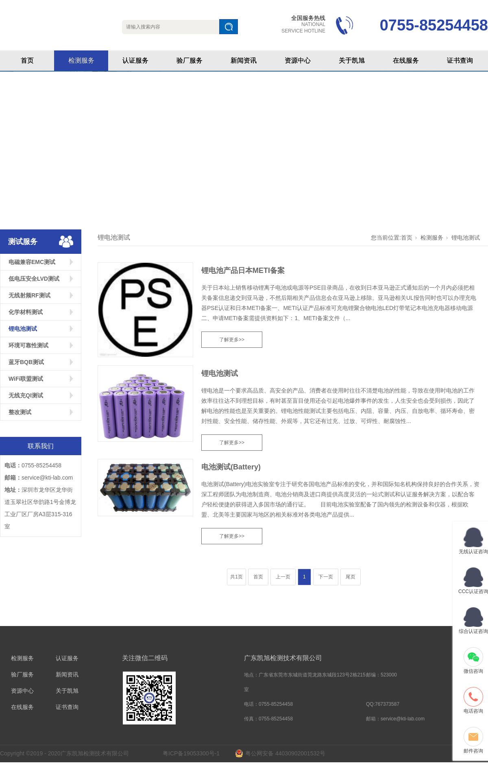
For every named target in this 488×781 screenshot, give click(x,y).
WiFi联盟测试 (26, 378)
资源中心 (298, 60)
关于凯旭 (352, 60)
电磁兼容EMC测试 (32, 262)
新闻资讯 (244, 60)
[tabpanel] (244, 146)
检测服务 (81, 60)
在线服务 (406, 60)
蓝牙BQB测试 (26, 362)
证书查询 (460, 60)
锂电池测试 (23, 328)
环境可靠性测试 (28, 345)
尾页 (350, 577)
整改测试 (20, 412)
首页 (27, 60)
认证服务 (135, 60)
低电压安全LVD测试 (34, 278)
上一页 (283, 577)
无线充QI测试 (26, 395)
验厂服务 (189, 60)
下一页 (325, 577)
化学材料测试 (26, 312)
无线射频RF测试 (29, 295)
